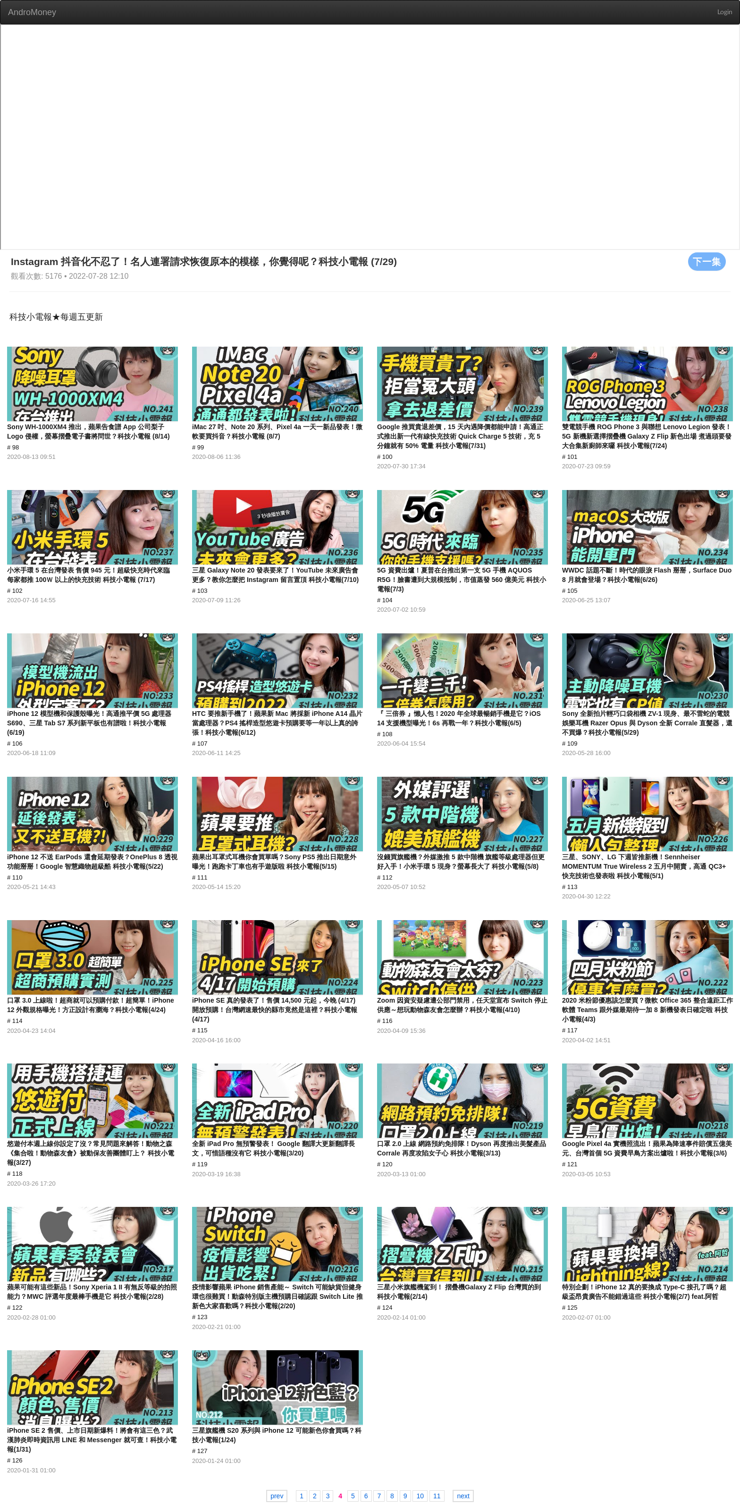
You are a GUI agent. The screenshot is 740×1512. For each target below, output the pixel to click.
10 (420, 1496)
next (463, 1496)
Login (724, 12)
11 (437, 1496)
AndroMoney (32, 12)
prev (276, 1496)
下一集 (707, 261)
